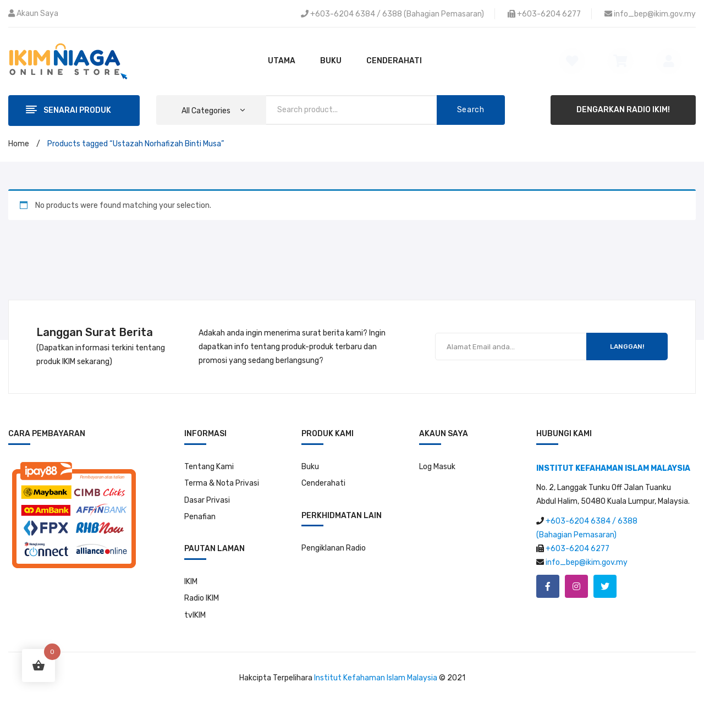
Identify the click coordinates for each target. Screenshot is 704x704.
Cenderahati (323, 483)
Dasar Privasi (207, 500)
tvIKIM (195, 615)
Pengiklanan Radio (333, 548)
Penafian (200, 516)
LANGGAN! (627, 346)
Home (18, 143)
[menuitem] (281, 61)
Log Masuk (437, 466)
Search (471, 109)
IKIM (190, 581)
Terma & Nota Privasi (221, 483)
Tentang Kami (209, 466)
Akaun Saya (37, 13)
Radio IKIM (201, 598)
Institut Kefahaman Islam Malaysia (375, 678)
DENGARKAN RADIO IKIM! (623, 109)
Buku (310, 466)
